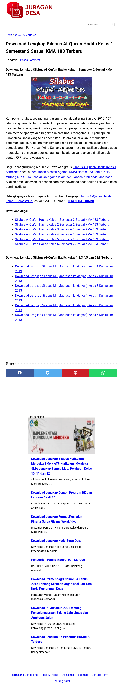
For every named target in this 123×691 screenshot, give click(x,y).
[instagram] (113, 10)
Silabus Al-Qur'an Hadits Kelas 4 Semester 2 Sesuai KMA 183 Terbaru (62, 234)
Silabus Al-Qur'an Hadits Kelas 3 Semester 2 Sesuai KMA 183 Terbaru (62, 229)
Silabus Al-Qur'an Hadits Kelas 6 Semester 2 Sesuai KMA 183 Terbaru (62, 244)
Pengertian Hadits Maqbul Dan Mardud (58, 560)
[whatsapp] (103, 373)
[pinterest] (76, 373)
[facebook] (86, 10)
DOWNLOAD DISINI (81, 201)
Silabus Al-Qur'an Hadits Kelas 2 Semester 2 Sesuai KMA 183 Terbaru (62, 224)
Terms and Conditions (25, 674)
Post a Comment (30, 60)
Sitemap (83, 674)
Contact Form (100, 674)
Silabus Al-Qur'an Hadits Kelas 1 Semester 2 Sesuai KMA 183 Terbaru (62, 220)
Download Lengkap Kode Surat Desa (56, 540)
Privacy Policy (49, 674)
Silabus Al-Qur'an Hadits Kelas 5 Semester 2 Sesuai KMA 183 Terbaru (62, 239)
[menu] (8, 24)
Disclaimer (68, 674)
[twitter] (95, 10)
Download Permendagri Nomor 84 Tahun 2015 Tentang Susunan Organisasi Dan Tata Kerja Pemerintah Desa (61, 584)
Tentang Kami (61, 681)
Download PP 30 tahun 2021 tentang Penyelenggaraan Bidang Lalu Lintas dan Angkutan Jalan (59, 612)
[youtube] (104, 10)
